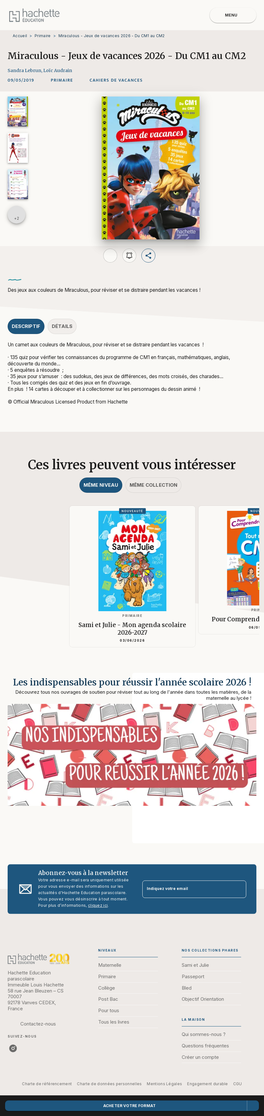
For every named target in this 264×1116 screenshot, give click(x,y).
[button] (62, 80)
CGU (237, 1083)
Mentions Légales (164, 1083)
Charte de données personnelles (109, 1083)
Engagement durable (207, 1083)
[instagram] (13, 1048)
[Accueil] (34, 15)
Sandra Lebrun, (25, 70)
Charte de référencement (47, 1083)
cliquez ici (98, 905)
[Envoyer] (238, 889)
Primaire (43, 35)
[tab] (26, 326)
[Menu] (233, 15)
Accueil (20, 35)
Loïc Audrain (57, 70)
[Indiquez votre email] (186, 889)
